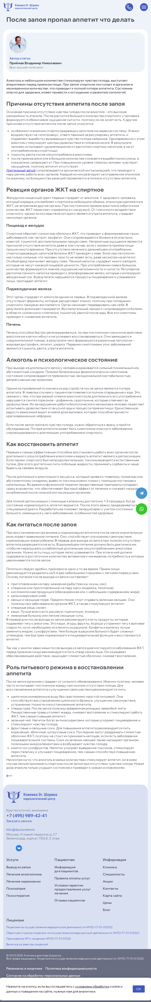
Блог (106, 910)
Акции (108, 881)
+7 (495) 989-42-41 (26, 815)
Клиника (110, 867)
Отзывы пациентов (69, 900)
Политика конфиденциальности (71, 968)
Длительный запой (21, 170)
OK (138, 989)
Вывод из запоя (18, 867)
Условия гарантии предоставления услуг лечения (72, 889)
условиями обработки (92, 986)
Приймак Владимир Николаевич (35, 63)
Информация (114, 860)
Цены (107, 903)
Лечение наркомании (23, 881)
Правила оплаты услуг (72, 878)
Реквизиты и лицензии (24, 968)
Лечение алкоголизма (24, 874)
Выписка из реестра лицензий (27, 944)
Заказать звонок (19, 821)
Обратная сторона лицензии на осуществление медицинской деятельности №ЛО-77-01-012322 (72, 932)
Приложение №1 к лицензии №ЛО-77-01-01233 (38, 938)
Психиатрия (16, 888)
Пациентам (64, 860)
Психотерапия (17, 896)
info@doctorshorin (20, 830)
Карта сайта (112, 896)
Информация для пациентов (66, 869)
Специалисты (114, 874)
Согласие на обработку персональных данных (43, 976)
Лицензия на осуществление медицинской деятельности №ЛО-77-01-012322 (59, 927)
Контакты (110, 888)
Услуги (12, 860)
